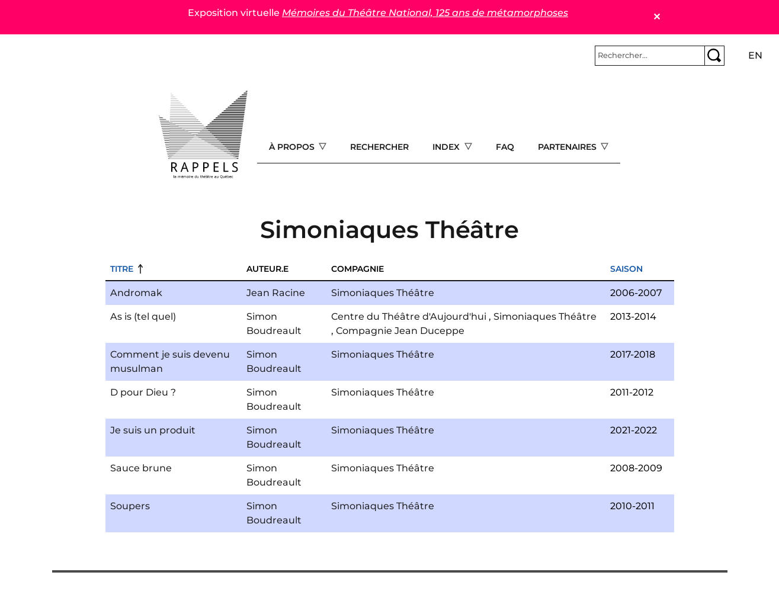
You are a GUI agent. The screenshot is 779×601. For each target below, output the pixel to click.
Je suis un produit (152, 430)
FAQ (505, 147)
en (755, 55)
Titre (121, 268)
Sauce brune (141, 468)
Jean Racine (275, 292)
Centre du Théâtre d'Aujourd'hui (408, 316)
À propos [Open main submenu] (293, 147)
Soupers (130, 506)
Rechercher (379, 147)
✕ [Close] (657, 17)
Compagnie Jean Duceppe (400, 330)
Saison (626, 268)
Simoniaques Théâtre (382, 292)
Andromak (136, 292)
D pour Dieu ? (143, 392)
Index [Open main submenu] (447, 147)
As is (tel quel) (143, 316)
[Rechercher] (650, 56)
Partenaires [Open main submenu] (568, 147)
